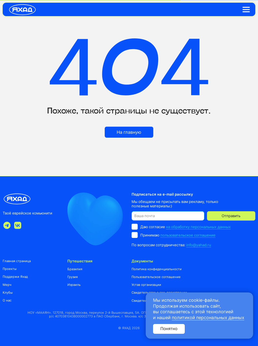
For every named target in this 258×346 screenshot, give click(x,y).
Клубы (8, 292)
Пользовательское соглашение (156, 277)
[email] (168, 215)
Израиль (74, 285)
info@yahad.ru (198, 245)
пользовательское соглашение (188, 235)
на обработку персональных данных (198, 226)
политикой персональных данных (208, 317)
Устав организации (146, 285)
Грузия (72, 277)
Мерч (7, 285)
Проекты (10, 269)
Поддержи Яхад (15, 277)
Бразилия (74, 269)
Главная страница (17, 261)
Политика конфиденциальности (157, 269)
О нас (7, 300)
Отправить (231, 215)
